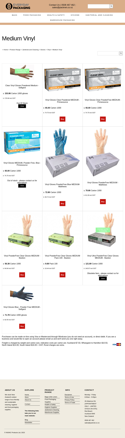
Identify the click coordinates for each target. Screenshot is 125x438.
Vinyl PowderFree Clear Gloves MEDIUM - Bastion (22, 257)
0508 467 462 (68, 5)
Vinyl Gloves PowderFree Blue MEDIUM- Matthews (62, 185)
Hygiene (75, 15)
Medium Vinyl (57, 50)
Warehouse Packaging (62, 20)
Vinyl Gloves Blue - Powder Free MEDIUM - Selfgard (22, 308)
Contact (27, 404)
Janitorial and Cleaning (99, 15)
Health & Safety (56, 15)
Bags (14, 15)
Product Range (15, 50)
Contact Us (54, 5)
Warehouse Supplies (52, 412)
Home (6, 50)
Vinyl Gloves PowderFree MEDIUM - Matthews (102, 184)
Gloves (42, 50)
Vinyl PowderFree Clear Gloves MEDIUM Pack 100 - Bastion (62, 257)
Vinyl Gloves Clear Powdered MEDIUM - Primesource (62, 101)
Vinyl (49, 50)
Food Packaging (32, 15)
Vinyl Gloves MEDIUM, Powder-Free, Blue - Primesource (22, 164)
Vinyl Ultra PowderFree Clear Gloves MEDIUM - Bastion (103, 257)
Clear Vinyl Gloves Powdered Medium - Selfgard (22, 86)
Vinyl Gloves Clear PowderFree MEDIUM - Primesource (103, 101)
